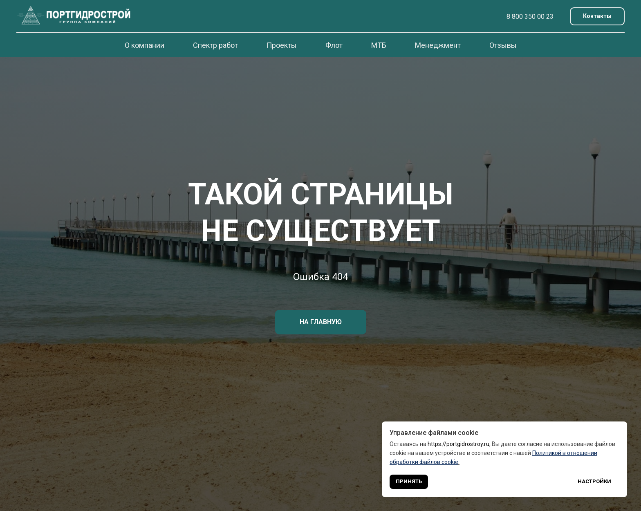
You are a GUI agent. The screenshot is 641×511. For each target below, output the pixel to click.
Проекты (282, 45)
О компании (144, 45)
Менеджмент (438, 45)
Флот (334, 45)
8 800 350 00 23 (530, 16)
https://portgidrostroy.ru (458, 444)
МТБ (378, 45)
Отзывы (503, 45)
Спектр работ (215, 45)
